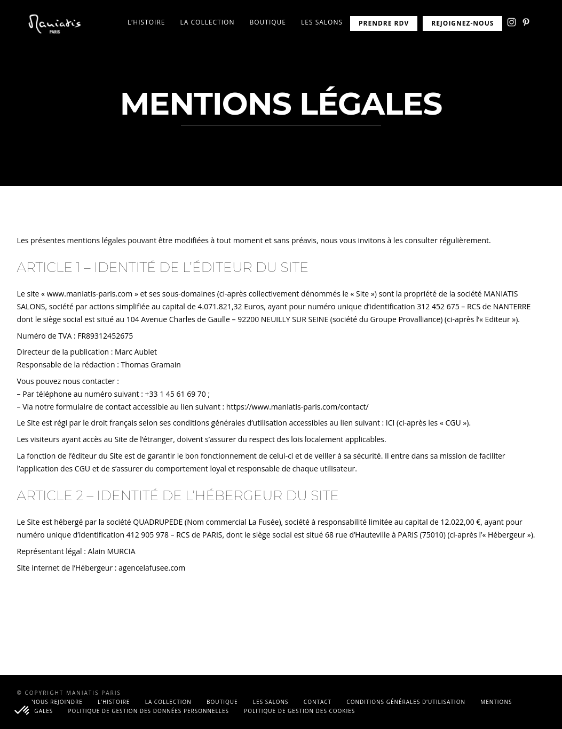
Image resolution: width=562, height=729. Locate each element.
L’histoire (146, 22)
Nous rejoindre (57, 702)
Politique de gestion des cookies (299, 711)
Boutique (267, 22)
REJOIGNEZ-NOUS (462, 23)
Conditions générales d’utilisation (405, 702)
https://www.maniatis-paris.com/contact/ (297, 407)
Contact (317, 702)
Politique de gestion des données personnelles (148, 711)
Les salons (322, 22)
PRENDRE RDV (384, 23)
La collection (207, 22)
